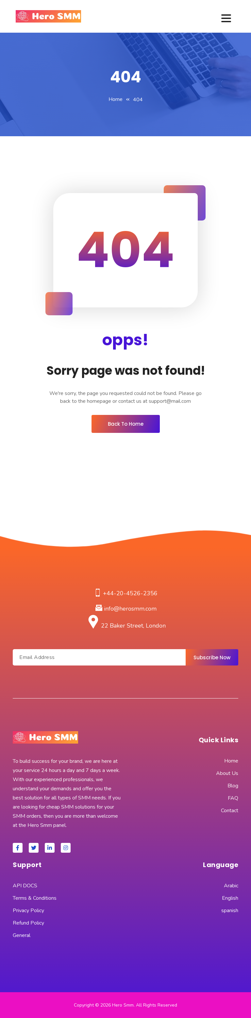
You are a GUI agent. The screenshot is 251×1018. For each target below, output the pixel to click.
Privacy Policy (28, 910)
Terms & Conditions (35, 898)
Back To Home (125, 423)
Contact (229, 810)
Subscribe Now (211, 657)
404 (138, 99)
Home (116, 99)
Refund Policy (28, 923)
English (230, 898)
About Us (227, 773)
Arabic (231, 885)
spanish (229, 910)
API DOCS (25, 885)
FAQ (233, 798)
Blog (232, 785)
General (21, 935)
